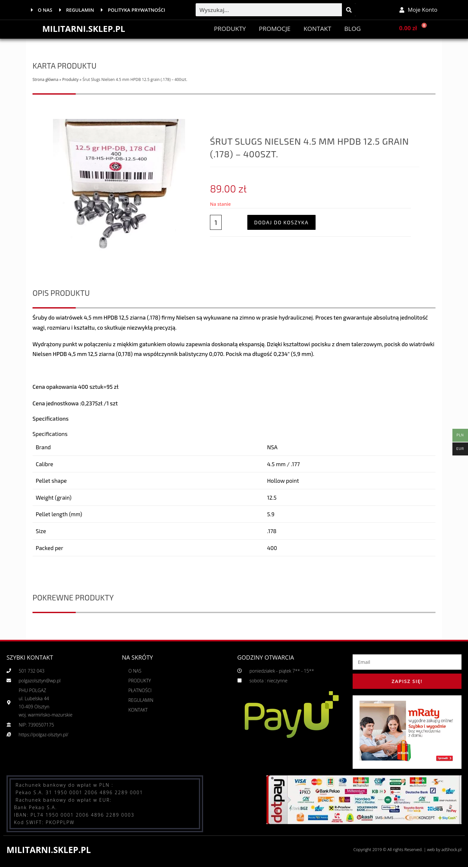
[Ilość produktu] (216, 222)
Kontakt (317, 28)
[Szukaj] (349, 9)
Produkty (230, 28)
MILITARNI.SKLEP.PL (84, 28)
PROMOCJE (274, 28)
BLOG (352, 28)
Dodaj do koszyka (281, 222)
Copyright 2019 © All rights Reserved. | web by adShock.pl (406, 849)
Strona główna (45, 79)
